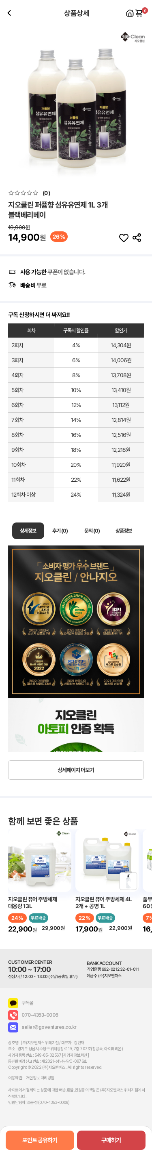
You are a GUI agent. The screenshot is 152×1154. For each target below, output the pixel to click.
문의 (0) (92, 531)
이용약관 (15, 1077)
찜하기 (124, 238)
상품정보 (124, 531)
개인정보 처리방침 (40, 1077)
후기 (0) (60, 531)
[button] (142, 102)
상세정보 (28, 531)
